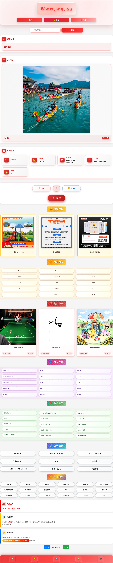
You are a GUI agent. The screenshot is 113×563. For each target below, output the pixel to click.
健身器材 (47, 491)
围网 (66, 491)
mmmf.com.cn (7, 371)
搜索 (77, 31)
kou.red (93, 289)
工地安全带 (81, 419)
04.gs (19, 283)
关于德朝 (85, 497)
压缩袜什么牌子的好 (46, 430)
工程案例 (47, 497)
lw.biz (19, 295)
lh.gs (41, 371)
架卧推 (6, 419)
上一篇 (47, 549)
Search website (95, 454)
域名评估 (95, 470)
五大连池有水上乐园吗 (10, 436)
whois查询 (12, 510)
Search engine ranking (17, 470)
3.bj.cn (56, 283)
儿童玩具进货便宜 (46, 436)
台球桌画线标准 (18, 348)
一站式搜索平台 (95, 462)
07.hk (41, 383)
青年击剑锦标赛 (82, 425)
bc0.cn (19, 289)
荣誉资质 (66, 497)
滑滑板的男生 (7, 413)
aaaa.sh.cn (80, 383)
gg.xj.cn (5, 395)
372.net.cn (56, 289)
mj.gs (93, 295)
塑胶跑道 (85, 485)
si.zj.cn (79, 377)
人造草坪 (28, 497)
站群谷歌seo (18, 454)
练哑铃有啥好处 (45, 419)
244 (60, 549)
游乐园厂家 (81, 413)
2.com (42, 377)
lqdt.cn (93, 283)
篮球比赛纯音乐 (82, 430)
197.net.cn (19, 277)
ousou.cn (56, 295)
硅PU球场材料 (104, 485)
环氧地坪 (28, 491)
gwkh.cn (42, 389)
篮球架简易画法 (56, 348)
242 (53, 549)
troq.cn (79, 371)
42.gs (56, 271)
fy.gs (19, 271)
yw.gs (93, 277)
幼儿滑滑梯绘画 (95, 348)
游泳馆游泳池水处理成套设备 (49, 413)
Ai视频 (47, 485)
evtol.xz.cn (6, 389)
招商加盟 (66, 485)
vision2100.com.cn (8, 377)
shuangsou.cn (80, 395)
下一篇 (66, 549)
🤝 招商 (56, 21)
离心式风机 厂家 (45, 425)
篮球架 (85, 491)
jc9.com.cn (43, 395)
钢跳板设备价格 (8, 430)
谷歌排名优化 (56, 470)
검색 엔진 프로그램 (56, 454)
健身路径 (104, 491)
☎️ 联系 (83, 21)
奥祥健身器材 (7, 425)
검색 (56, 462)
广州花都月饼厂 (18, 462)
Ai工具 (4, 510)
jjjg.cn (79, 389)
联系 (104, 497)
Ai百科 (9, 485)
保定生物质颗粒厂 (83, 436)
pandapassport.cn (8, 383)
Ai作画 (28, 485)
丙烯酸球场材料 (9, 491)
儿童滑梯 (9, 497)
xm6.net (93, 271)
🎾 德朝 (29, 21)
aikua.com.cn (56, 277)
